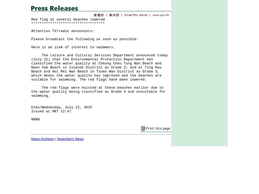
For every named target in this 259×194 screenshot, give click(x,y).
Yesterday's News (70, 139)
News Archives (42, 139)
